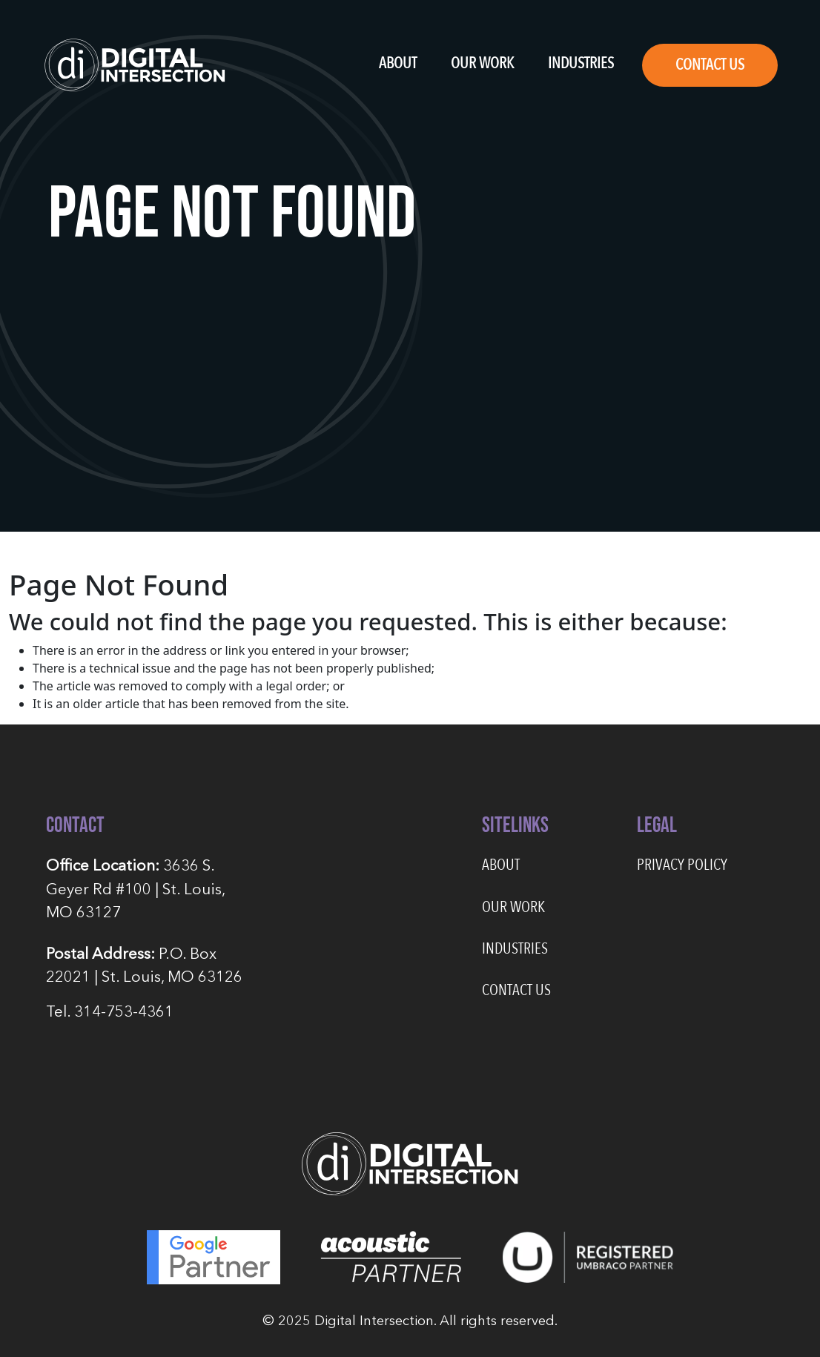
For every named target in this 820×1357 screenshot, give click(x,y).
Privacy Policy (682, 865)
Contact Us (709, 65)
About (398, 63)
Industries (581, 63)
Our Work (482, 63)
